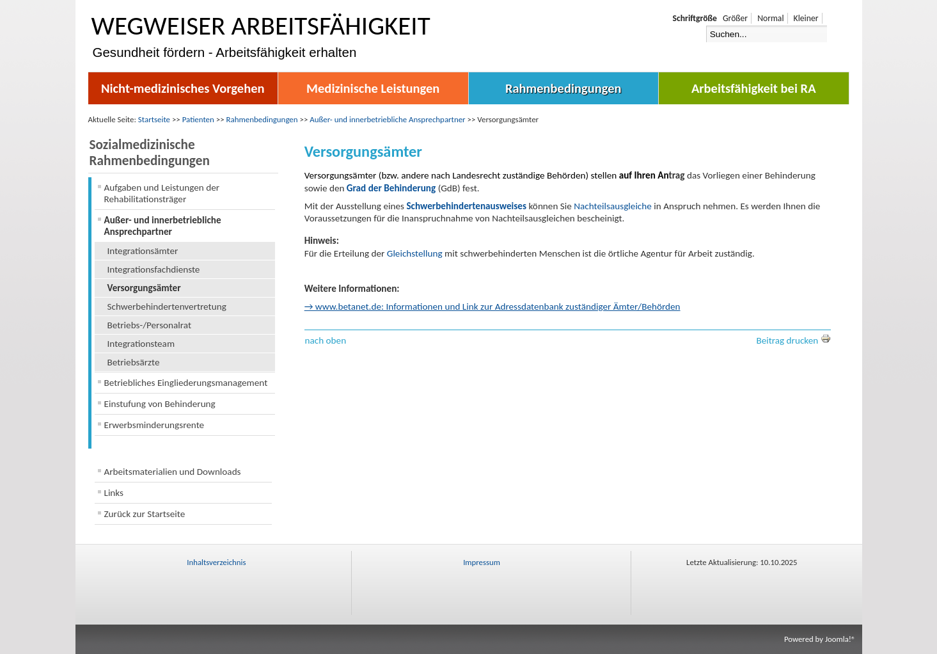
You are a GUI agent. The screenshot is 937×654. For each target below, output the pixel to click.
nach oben (326, 340)
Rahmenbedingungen (563, 88)
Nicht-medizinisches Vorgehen (183, 88)
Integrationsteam (141, 343)
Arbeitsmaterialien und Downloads (172, 471)
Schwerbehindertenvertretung (166, 306)
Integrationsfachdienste (153, 269)
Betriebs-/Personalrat (149, 325)
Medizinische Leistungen (372, 88)
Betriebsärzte (133, 362)
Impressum (481, 562)
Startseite (154, 119)
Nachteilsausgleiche (613, 206)
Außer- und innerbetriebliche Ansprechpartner (387, 119)
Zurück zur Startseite (144, 514)
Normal (770, 18)
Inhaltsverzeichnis (216, 562)
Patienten (198, 119)
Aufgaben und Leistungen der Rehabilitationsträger (161, 193)
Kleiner (806, 18)
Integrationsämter (142, 251)
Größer (735, 18)
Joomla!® (840, 639)
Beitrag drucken (793, 340)
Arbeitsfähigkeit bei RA (753, 88)
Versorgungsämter (144, 288)
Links (114, 492)
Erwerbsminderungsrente (154, 425)
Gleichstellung (415, 253)
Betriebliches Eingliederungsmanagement (186, 382)
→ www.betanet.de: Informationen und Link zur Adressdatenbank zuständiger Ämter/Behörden (492, 306)
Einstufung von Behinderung (160, 404)
